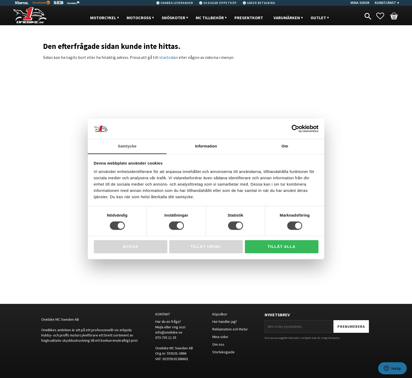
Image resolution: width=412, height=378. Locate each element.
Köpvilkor (219, 314)
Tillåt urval (206, 246)
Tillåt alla (281, 246)
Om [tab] (284, 146)
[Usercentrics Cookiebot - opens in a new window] (295, 129)
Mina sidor (220, 336)
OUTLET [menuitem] (318, 17)
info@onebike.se (168, 332)
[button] (382, 16)
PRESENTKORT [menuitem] (248, 17)
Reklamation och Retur (230, 329)
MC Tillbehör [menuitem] (210, 17)
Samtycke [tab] (127, 146)
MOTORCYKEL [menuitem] (103, 17)
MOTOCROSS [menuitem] (139, 17)
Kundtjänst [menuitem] (385, 3)
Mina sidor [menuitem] (360, 3)
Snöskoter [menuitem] (173, 17)
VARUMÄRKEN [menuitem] (287, 17)
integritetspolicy (330, 338)
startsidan (168, 57)
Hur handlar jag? (224, 321)
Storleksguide (223, 352)
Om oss (218, 344)
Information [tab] (206, 146)
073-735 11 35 (165, 337)
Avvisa (130, 246)
